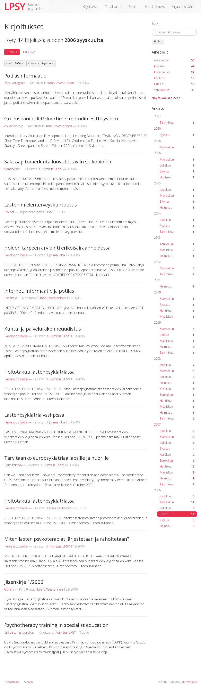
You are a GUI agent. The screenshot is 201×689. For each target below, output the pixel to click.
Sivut (132, 6)
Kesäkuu (177, 389)
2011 (157, 280)
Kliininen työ (174, 72)
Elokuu (177, 171)
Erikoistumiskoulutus (19, 632)
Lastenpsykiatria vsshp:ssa (34, 414)
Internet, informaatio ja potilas (39, 290)
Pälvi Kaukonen (60, 508)
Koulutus (174, 78)
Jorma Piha (44, 212)
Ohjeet (28, 681)
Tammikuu (177, 122)
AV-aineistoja (13, 126)
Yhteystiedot (11, 681)
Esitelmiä (10, 298)
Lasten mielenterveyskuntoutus (40, 204)
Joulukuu (177, 190)
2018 (157, 141)
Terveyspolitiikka (16, 255)
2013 (157, 238)
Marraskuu (177, 147)
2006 (157, 490)
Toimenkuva (13, 465)
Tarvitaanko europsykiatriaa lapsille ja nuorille (56, 457)
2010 (157, 292)
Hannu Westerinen (60, 83)
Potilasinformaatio (25, 75)
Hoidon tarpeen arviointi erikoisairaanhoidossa (57, 247)
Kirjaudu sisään (183, 6)
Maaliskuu (177, 250)
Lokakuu (177, 165)
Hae (158, 41)
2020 (157, 128)
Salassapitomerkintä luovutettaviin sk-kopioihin (58, 161)
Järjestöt (174, 66)
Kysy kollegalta (14, 83)
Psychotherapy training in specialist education (56, 625)
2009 (157, 322)
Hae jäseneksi (155, 6)
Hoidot (9, 212)
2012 (157, 262)
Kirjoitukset (91, 6)
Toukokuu (177, 244)
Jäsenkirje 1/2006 (23, 581)
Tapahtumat (113, 6)
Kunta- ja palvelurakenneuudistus (42, 328)
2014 (157, 213)
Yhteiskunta (174, 90)
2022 (157, 116)
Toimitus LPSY (51, 169)
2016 (157, 153)
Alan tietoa (174, 60)
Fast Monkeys (189, 681)
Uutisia (9, 589)
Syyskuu (177, 135)
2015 (157, 183)
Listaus (12, 52)
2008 (157, 358)
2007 (157, 424)
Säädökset (12, 169)
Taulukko (29, 52)
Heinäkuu (177, 207)
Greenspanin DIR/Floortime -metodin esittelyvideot (62, 118)
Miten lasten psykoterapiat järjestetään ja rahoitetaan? (66, 538)
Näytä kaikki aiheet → (168, 98)
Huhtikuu (177, 177)
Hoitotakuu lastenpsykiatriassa (39, 371)
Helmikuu (177, 256)
